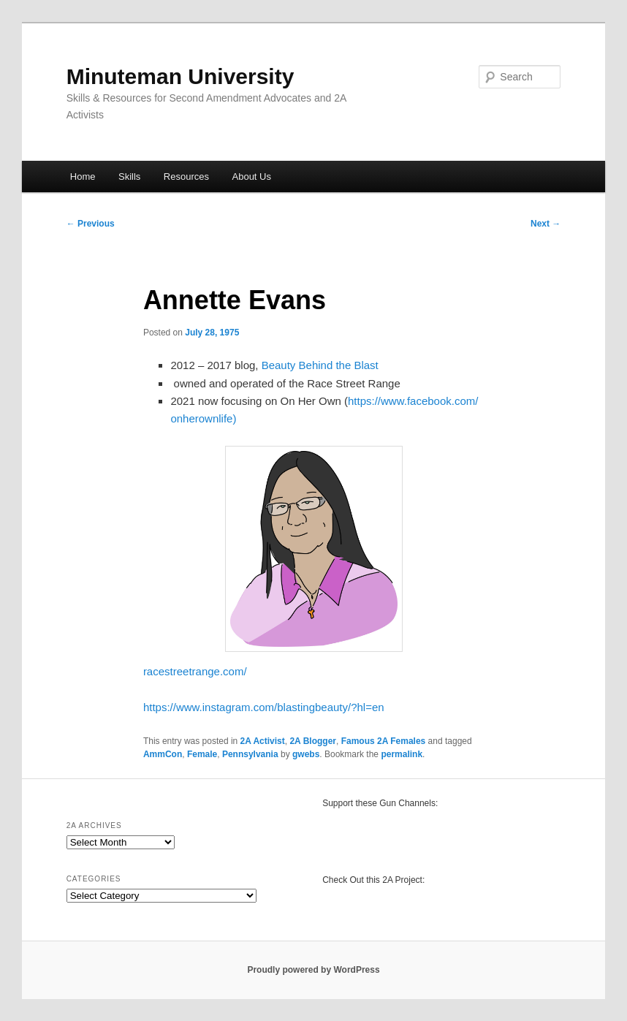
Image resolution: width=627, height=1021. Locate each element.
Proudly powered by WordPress (313, 970)
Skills (129, 176)
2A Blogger (312, 741)
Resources (186, 176)
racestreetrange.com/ (195, 671)
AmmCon (162, 754)
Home (83, 176)
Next (545, 224)
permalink (401, 754)
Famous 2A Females (383, 741)
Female (202, 754)
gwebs (305, 754)
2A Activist (262, 741)
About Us (251, 176)
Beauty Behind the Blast (320, 365)
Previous (90, 224)
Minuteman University (180, 76)
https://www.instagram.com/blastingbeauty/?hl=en (263, 707)
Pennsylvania (250, 754)
